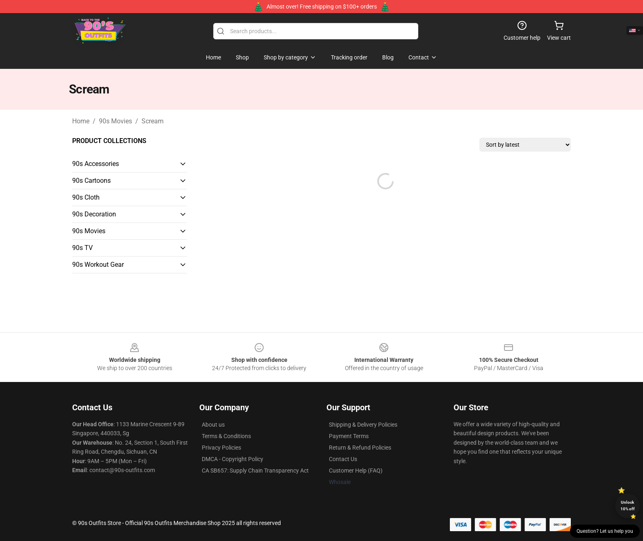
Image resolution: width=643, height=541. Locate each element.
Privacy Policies (221, 447)
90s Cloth (86, 197)
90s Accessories (95, 164)
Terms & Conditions (226, 436)
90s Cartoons (91, 180)
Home (80, 121)
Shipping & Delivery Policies (363, 424)
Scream (152, 121)
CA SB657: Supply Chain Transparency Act (255, 470)
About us (213, 424)
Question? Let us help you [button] (605, 531)
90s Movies (115, 121)
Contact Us (343, 459)
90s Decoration (94, 214)
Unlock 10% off (627, 505)
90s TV (82, 248)
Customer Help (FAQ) (356, 470)
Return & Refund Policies (360, 447)
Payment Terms (349, 436)
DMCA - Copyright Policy (232, 459)
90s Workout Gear (98, 264)
